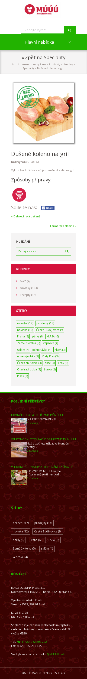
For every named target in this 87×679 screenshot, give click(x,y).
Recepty (25, 295)
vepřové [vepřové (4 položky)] (50, 343)
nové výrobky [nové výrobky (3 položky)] (28, 356)
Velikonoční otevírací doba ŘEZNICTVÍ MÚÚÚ (43, 439)
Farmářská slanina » (63, 226)
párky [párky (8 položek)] (37, 336)
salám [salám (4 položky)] (23, 350)
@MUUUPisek (56, 654)
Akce (23, 281)
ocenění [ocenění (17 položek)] (25, 323)
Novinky (25, 288)
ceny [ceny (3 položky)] (63, 363)
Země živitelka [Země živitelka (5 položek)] (28, 343)
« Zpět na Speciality (43, 57)
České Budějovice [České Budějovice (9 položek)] (49, 330)
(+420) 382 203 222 (34, 642)
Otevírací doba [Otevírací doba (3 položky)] (29, 369)
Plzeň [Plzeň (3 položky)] (60, 350)
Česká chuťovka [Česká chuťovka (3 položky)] (29, 363)
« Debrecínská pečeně (25, 216)
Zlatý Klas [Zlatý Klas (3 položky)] (50, 356)
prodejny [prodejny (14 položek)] (45, 323)
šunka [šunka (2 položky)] (50, 369)
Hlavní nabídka (39, 42)
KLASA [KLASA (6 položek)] (53, 336)
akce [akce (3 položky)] (50, 363)
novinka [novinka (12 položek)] (25, 330)
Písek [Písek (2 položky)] (22, 376)
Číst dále (32, 423)
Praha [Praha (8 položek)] (23, 336)
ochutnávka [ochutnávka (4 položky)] (41, 350)
